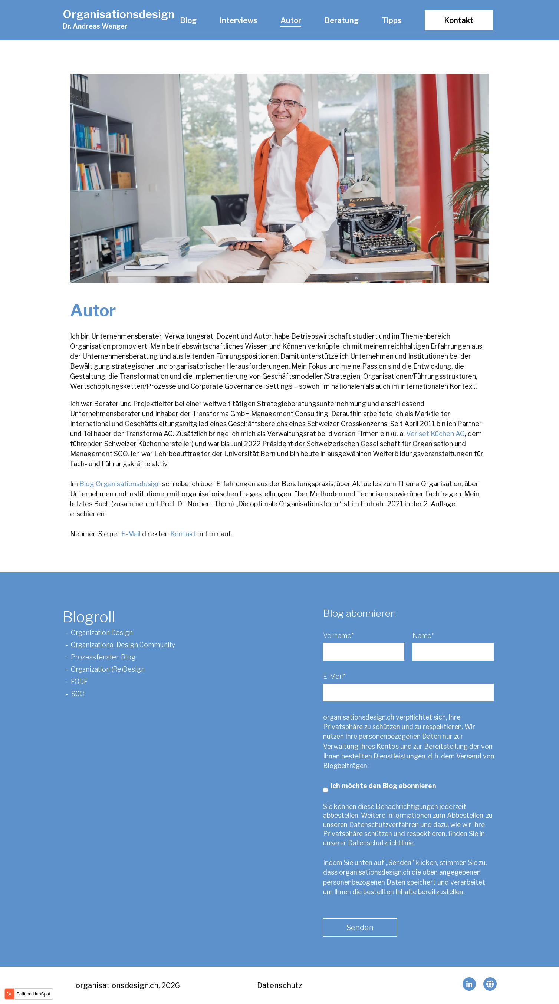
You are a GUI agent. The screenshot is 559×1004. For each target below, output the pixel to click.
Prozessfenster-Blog (103, 657)
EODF (80, 681)
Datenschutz (279, 985)
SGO (78, 694)
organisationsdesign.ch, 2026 (128, 985)
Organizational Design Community (123, 645)
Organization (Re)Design (108, 669)
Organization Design (102, 632)
